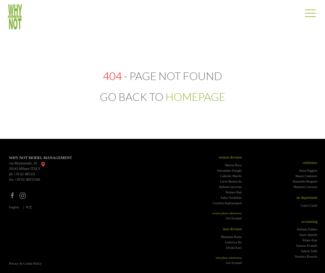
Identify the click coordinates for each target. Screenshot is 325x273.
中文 (29, 207)
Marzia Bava (233, 165)
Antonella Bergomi (304, 181)
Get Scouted (234, 218)
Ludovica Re (233, 242)
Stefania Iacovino (230, 187)
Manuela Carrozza (305, 187)
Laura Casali (309, 205)
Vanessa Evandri (306, 245)
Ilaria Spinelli (308, 235)
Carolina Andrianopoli (227, 203)
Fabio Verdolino (231, 197)
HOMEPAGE (195, 96)
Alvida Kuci (234, 247)
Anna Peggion (308, 170)
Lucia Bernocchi (231, 181)
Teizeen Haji (233, 192)
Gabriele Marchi (231, 176)
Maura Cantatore (306, 176)
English (14, 207)
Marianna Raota (231, 237)
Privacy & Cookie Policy (25, 263)
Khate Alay (310, 240)
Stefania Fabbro (307, 229)
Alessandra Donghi (229, 170)
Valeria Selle (309, 251)
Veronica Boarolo (306, 256)
